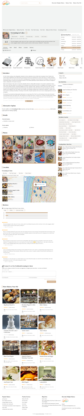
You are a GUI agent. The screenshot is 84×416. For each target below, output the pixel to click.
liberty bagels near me (76, 121)
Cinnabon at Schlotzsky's (70, 86)
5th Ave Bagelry (70, 96)
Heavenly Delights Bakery (58, 3)
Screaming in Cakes (62, 29)
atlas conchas (68, 127)
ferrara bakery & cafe (63, 138)
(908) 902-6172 (7, 50)
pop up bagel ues (62, 119)
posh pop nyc (4, 398)
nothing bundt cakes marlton (7, 409)
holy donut (24, 404)
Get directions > (22, 175)
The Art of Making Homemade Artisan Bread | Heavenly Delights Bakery (70, 164)
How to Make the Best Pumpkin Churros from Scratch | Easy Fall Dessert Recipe (70, 153)
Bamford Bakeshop (70, 107)
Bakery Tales (69, 3)
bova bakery (24, 409)
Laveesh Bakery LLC (70, 112)
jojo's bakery (74, 134)
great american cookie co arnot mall (65, 130)
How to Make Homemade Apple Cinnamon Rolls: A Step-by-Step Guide (70, 169)
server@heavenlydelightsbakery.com (68, 405)
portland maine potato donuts (64, 121)
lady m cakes (24, 405)
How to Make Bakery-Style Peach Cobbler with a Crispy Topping (51, 401)
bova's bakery (24, 402)
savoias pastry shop (72, 131)
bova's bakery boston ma (6, 400)
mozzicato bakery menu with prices (65, 123)
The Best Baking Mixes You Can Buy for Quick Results (70, 159)
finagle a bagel (25, 407)
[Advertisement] (43, 17)
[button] (40, 188)
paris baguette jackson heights (73, 119)
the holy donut (24, 400)
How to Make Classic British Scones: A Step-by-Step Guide (70, 174)
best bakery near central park (7, 404)
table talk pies (77, 130)
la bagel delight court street (7, 402)
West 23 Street (43, 36)
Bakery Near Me (77, 3)
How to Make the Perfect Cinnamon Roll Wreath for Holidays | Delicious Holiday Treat (70, 148)
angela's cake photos (73, 138)
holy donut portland (62, 131)
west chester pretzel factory (64, 140)
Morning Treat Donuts (70, 102)
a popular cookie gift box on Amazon (42, 109)
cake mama (61, 127)
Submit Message (51, 281)
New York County (35, 29)
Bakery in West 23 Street (51, 29)
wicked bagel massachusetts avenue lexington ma (11, 405)
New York (27, 29)
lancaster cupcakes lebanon (64, 134)
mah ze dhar (4, 407)
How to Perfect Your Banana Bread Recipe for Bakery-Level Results (51, 406)
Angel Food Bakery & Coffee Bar (70, 91)
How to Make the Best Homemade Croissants (50, 403)
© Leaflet (42, 201)
